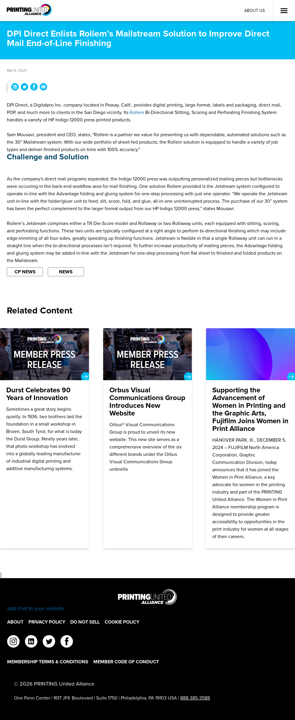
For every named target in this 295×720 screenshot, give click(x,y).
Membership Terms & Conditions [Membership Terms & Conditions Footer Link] (47, 661)
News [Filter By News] (66, 271)
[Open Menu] (284, 10)
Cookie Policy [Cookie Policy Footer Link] (122, 621)
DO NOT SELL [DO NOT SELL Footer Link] (85, 621)
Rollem (137, 112)
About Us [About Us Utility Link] (254, 10)
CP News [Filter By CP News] (25, 271)
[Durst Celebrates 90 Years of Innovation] (44, 438)
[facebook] (66, 642)
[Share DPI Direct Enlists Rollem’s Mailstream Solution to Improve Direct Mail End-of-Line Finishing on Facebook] (34, 87)
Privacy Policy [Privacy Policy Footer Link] (46, 621)
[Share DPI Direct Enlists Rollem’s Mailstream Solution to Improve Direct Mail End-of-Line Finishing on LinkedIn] (15, 87)
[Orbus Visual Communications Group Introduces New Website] (147, 438)
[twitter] (49, 642)
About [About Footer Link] (15, 621)
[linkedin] (31, 642)
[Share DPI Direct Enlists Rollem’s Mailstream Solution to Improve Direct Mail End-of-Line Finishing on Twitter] (24, 87)
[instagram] (13, 642)
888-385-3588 (195, 697)
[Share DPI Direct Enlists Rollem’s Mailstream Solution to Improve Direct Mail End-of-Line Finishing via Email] (43, 87)
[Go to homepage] (147, 600)
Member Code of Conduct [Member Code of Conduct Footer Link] (126, 661)
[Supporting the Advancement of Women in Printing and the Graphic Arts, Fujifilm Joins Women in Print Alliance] (250, 438)
